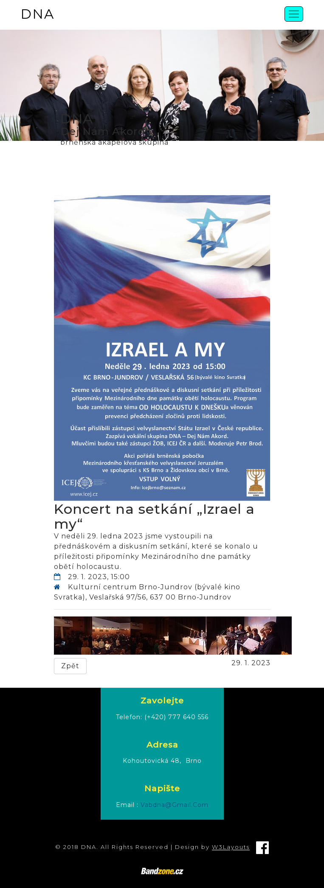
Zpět (70, 666)
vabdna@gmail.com (174, 805)
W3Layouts (231, 847)
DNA (37, 14)
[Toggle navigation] (294, 14)
